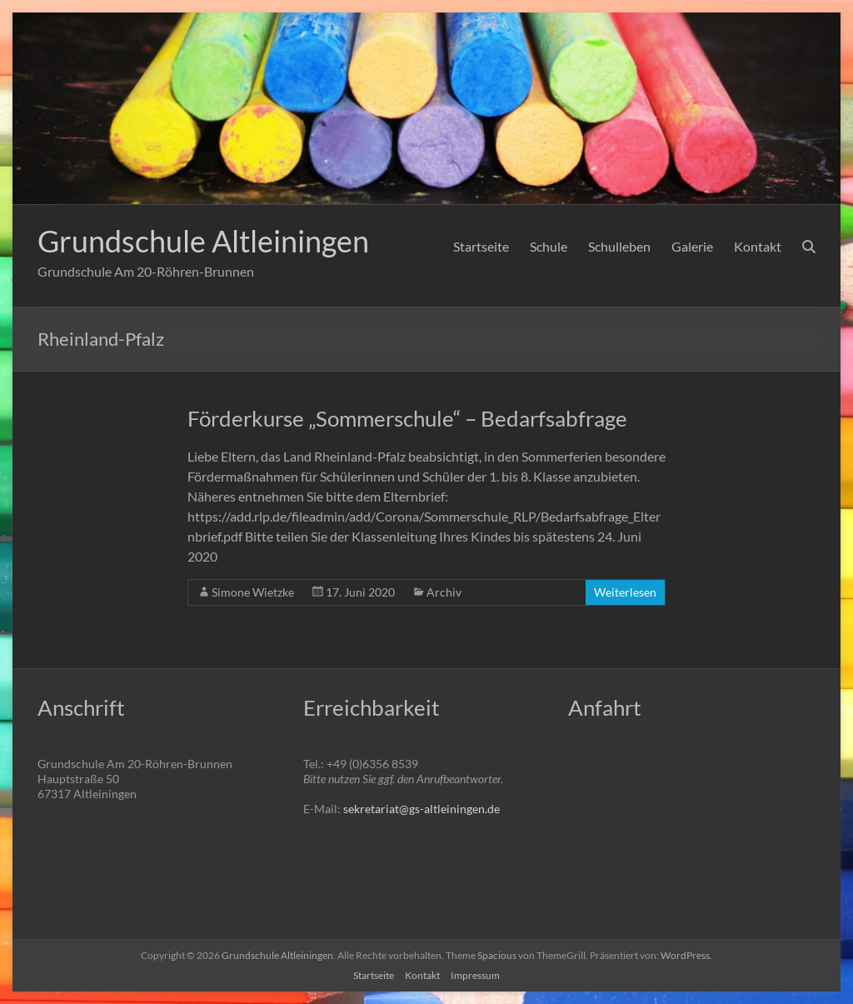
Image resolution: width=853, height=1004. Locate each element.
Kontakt (757, 246)
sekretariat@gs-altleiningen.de (421, 809)
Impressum (475, 975)
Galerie (692, 246)
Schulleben (619, 246)
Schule (548, 246)
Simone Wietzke (253, 592)
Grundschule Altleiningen (203, 240)
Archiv (443, 592)
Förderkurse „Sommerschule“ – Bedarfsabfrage (407, 418)
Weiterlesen (625, 592)
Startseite (481, 246)
